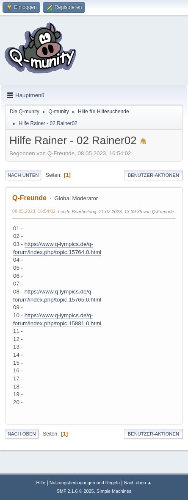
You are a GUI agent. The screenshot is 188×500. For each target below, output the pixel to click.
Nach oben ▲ (138, 482)
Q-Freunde (29, 197)
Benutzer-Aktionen (153, 175)
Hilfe (40, 482)
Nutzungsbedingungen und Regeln (85, 482)
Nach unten (23, 175)
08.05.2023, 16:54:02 (33, 211)
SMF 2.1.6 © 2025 (75, 491)
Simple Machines (114, 491)
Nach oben (22, 433)
